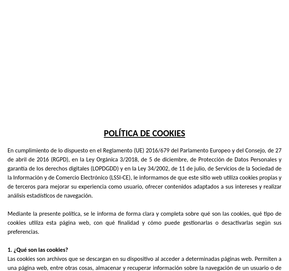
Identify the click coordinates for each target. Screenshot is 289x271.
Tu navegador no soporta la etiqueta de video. (144, 56)
